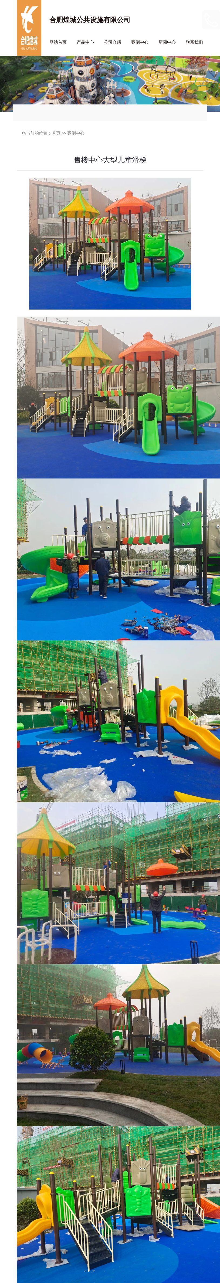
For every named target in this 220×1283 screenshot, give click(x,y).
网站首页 (58, 42)
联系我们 (194, 42)
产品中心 (85, 42)
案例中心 (139, 42)
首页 (56, 133)
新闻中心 (167, 42)
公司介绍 (112, 42)
